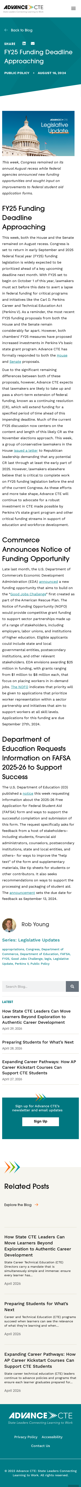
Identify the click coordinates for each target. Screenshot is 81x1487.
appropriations (13, 949)
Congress (33, 949)
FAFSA (65, 954)
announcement (22, 893)
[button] (73, 8)
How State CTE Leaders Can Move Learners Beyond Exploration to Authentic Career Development (36, 1017)
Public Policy (17, 73)
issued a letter (26, 450)
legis (47, 958)
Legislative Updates (39, 940)
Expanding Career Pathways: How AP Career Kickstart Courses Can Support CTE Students (39, 1067)
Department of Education (39, 954)
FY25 (5, 958)
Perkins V (22, 963)
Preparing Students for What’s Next (38, 1042)
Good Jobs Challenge (27, 958)
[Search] (72, 986)
